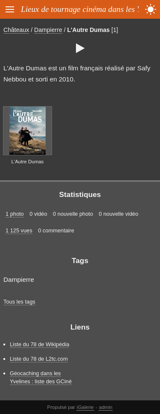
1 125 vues (19, 230)
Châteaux (16, 29)
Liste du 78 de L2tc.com (39, 359)
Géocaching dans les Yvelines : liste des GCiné (41, 377)
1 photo (15, 214)
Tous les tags (19, 301)
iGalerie (85, 407)
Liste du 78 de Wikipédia (39, 344)
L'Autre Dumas (88, 29)
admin (105, 407)
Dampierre (48, 29)
